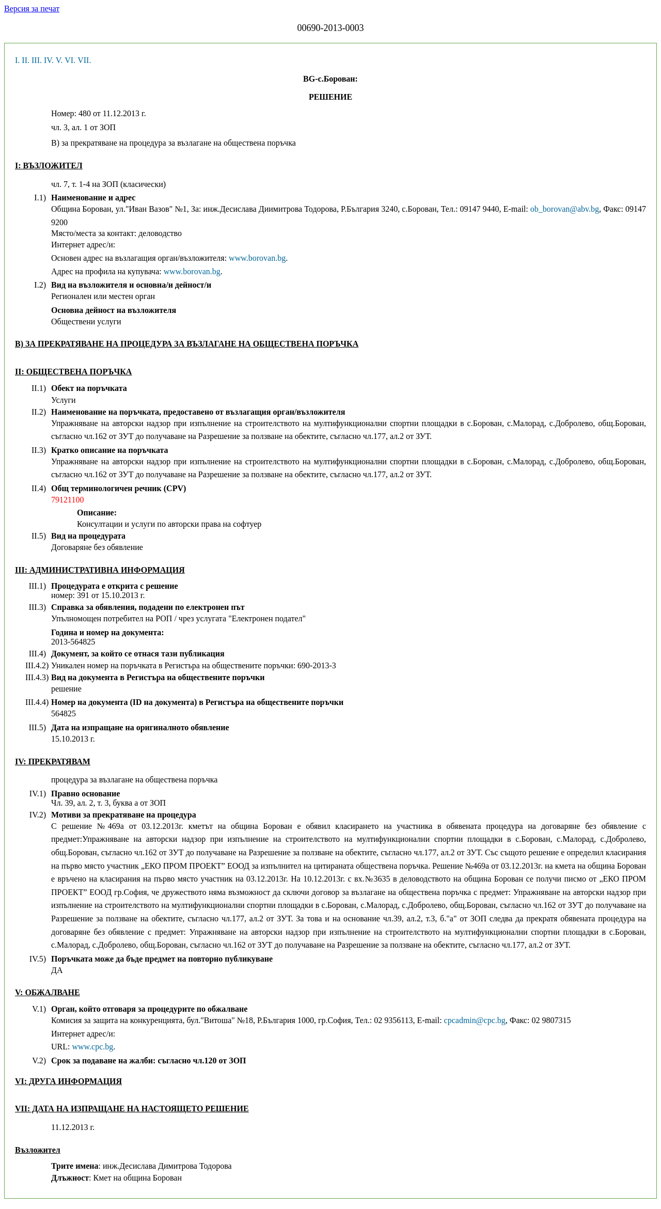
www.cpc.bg (92, 1046)
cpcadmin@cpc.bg (475, 1020)
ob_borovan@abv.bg (564, 209)
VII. (84, 60)
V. (59, 60)
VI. (70, 60)
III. (37, 60)
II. (25, 60)
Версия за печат (31, 8)
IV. (49, 60)
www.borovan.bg (257, 258)
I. (17, 60)
